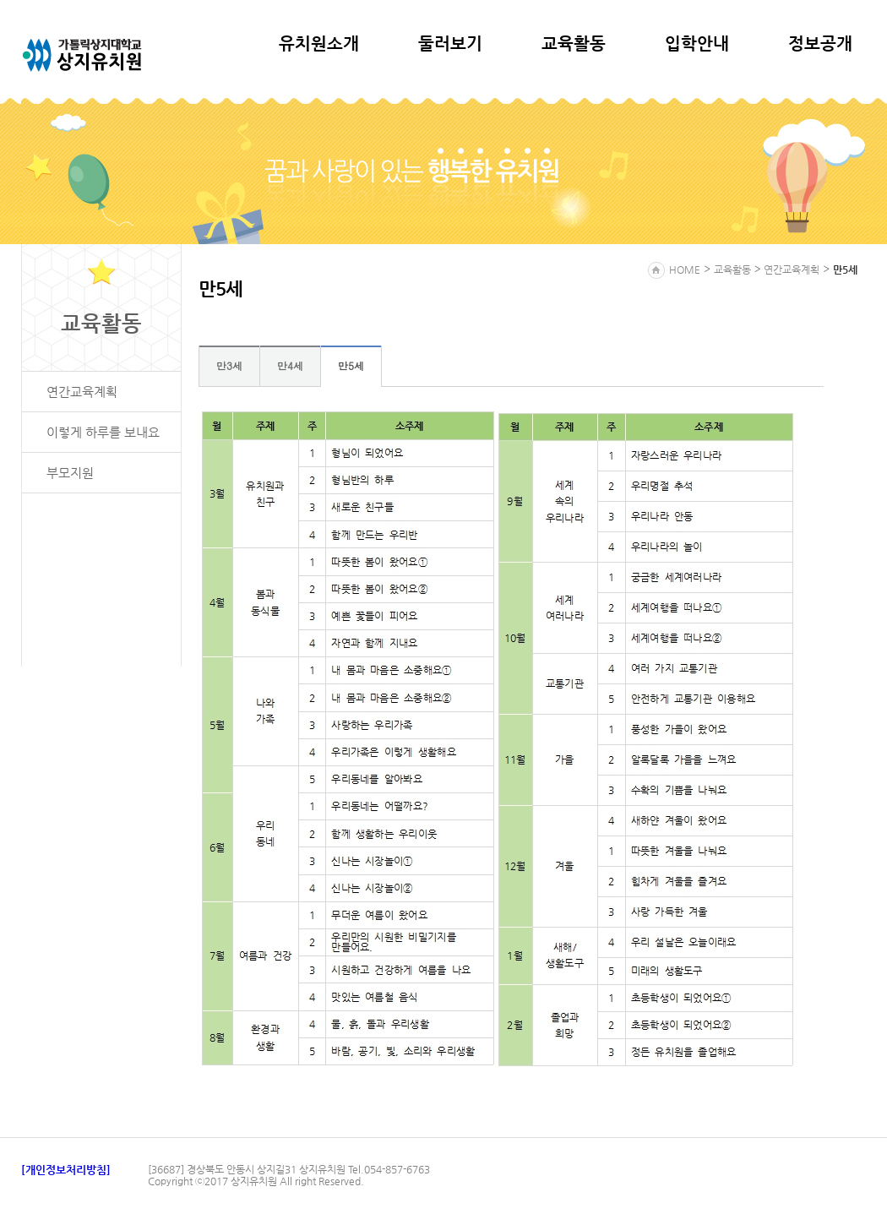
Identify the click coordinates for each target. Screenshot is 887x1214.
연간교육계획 (81, 391)
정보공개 (820, 43)
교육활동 (573, 43)
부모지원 (70, 472)
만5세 (351, 365)
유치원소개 (319, 43)
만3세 (229, 365)
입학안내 (697, 43)
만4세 (290, 365)
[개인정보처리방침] (66, 1169)
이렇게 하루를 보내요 (103, 432)
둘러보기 (450, 43)
